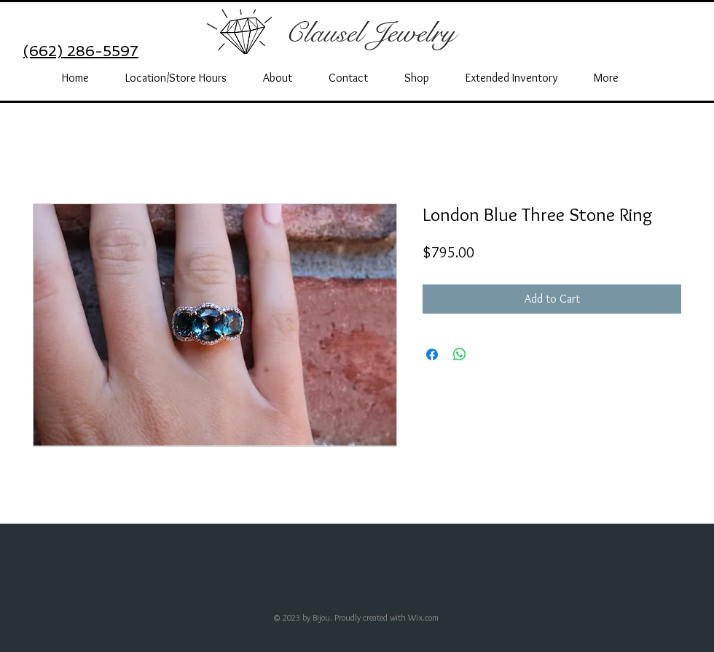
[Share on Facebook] (432, 354)
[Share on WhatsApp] (459, 354)
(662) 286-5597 (80, 51)
